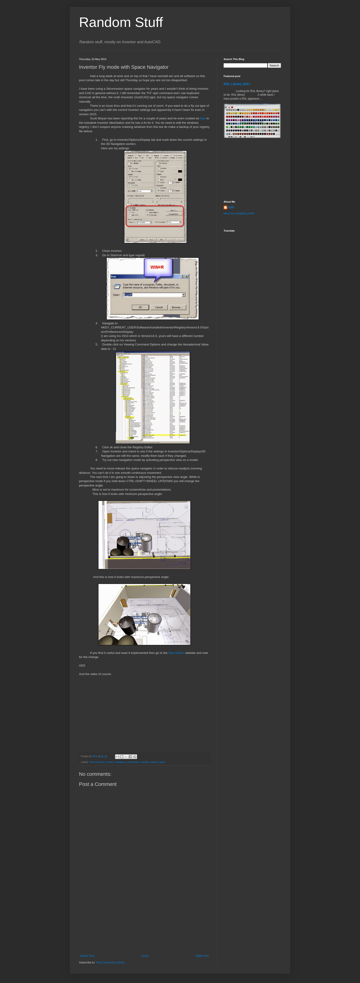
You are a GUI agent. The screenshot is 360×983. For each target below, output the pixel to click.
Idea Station (176, 653)
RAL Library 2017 (237, 84)
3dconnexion (97, 762)
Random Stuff (121, 22)
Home (145, 955)
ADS (231, 207)
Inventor (109, 762)
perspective (133, 762)
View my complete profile (239, 213)
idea (203, 118)
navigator (120, 762)
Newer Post (87, 955)
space (162, 762)
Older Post (202, 955)
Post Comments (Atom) (110, 962)
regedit (144, 762)
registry (154, 762)
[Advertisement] (144, 920)
